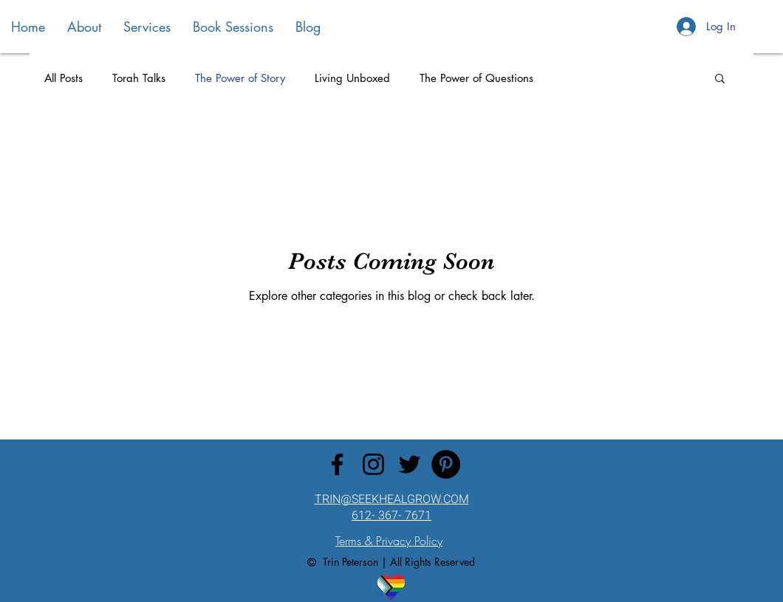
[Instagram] (373, 464)
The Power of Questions (476, 78)
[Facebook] (337, 464)
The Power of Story (240, 78)
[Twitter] (409, 464)
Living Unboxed (352, 78)
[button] (720, 79)
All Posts (63, 78)
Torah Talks (138, 78)
